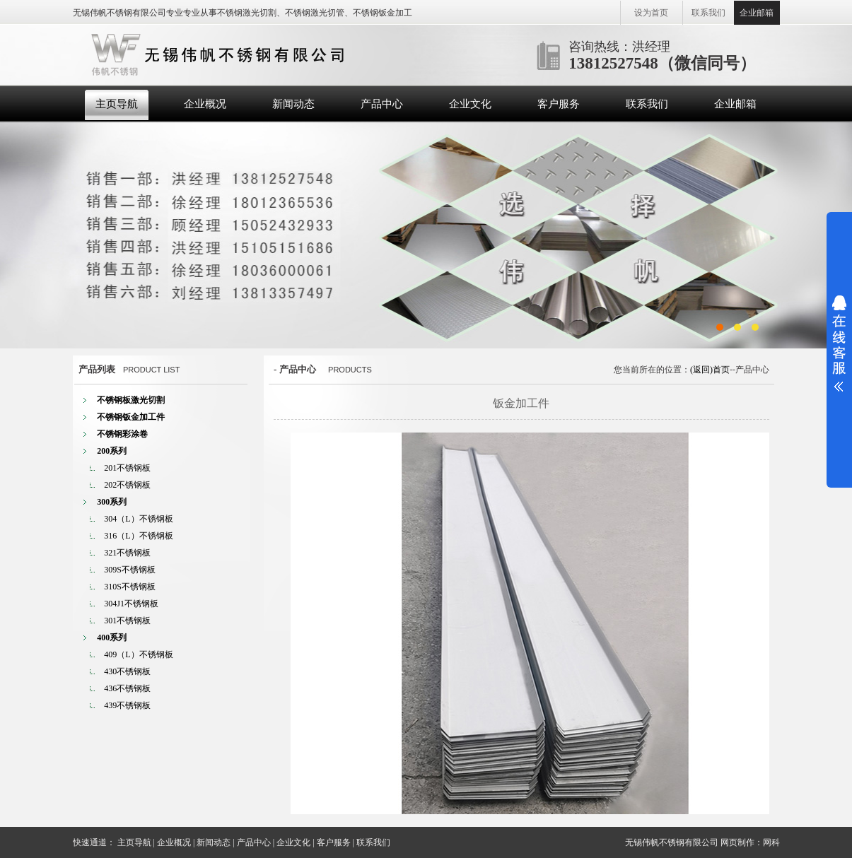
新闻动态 (293, 104)
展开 (839, 343)
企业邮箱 (757, 13)
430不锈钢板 (127, 671)
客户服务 (558, 104)
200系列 (112, 451)
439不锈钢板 (127, 705)
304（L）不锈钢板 (138, 519)
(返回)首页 (710, 370)
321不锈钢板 (127, 553)
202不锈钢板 (127, 485)
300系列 (112, 502)
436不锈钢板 (127, 688)
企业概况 (205, 104)
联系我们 (708, 13)
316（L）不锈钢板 (138, 536)
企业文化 (470, 104)
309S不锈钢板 (130, 570)
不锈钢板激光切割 (131, 400)
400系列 (112, 637)
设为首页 (651, 13)
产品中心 (382, 104)
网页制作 (737, 842)
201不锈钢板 (127, 468)
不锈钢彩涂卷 (122, 434)
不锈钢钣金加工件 (131, 417)
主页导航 (116, 104)
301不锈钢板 (127, 620)
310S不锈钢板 (130, 587)
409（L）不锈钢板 (138, 654)
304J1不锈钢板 (131, 604)
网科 (771, 842)
